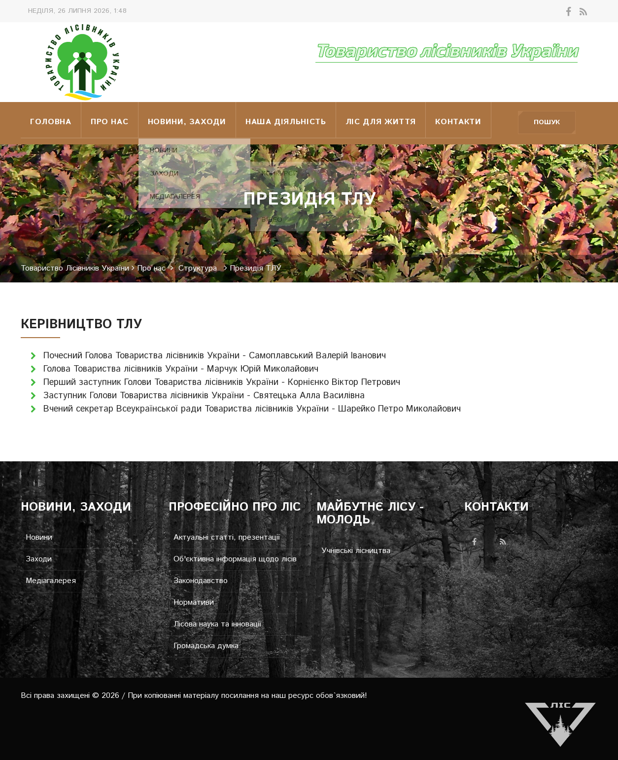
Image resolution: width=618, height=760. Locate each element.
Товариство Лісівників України (75, 268)
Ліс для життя (393, 122)
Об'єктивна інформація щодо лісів (235, 558)
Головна (52, 122)
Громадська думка (206, 645)
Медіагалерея (51, 580)
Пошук (547, 122)
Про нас (113, 122)
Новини (39, 537)
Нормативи (193, 602)
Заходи (39, 558)
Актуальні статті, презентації (226, 537)
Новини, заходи (194, 122)
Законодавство (200, 580)
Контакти (474, 122)
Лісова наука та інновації (217, 624)
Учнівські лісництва (355, 550)
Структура (197, 268)
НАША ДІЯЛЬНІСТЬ (295, 122)
